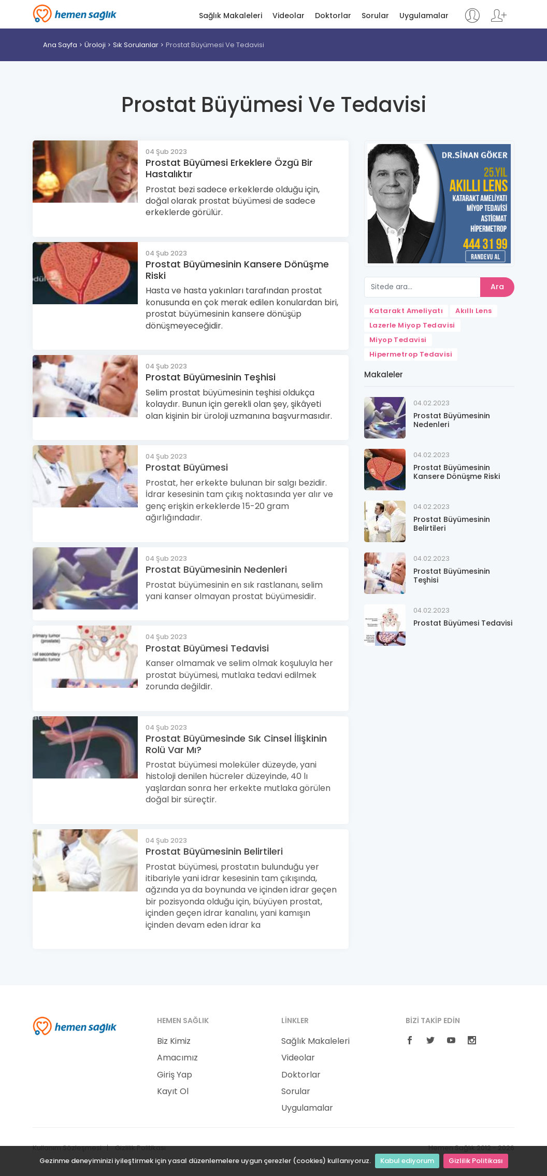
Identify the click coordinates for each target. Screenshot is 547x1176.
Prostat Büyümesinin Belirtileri (214, 851)
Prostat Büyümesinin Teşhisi (211, 377)
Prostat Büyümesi (187, 467)
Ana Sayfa (60, 45)
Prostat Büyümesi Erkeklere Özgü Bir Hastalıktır (229, 168)
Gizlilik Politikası (476, 1161)
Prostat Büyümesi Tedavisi (207, 648)
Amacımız (177, 1058)
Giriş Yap (174, 1075)
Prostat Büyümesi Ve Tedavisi (215, 45)
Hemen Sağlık (75, 13)
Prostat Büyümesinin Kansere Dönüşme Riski (237, 270)
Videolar (288, 16)
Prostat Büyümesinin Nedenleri (216, 569)
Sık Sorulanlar (136, 45)
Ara (497, 286)
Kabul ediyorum (407, 1161)
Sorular (375, 16)
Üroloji (95, 45)
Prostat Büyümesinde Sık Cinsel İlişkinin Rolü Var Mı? (236, 744)
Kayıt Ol (173, 1091)
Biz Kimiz (174, 1041)
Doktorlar (333, 16)
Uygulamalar (424, 16)
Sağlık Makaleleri (230, 16)
